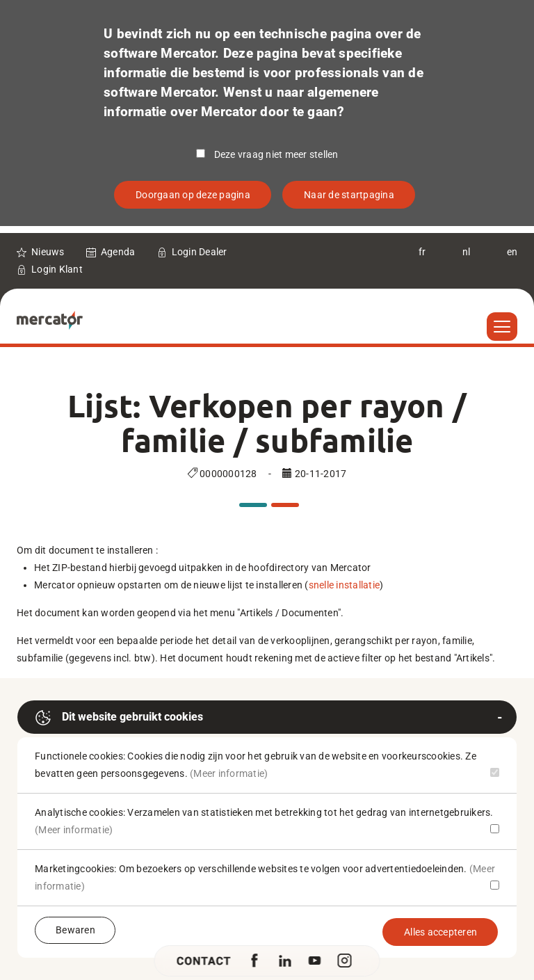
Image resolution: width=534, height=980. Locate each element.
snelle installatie (344, 585)
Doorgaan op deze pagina (193, 194)
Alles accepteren (440, 932)
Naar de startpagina (349, 194)
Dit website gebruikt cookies (119, 717)
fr (422, 251)
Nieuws (48, 251)
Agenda (118, 251)
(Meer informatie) (229, 773)
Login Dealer (199, 251)
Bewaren (75, 929)
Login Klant (57, 269)
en (512, 251)
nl (466, 251)
